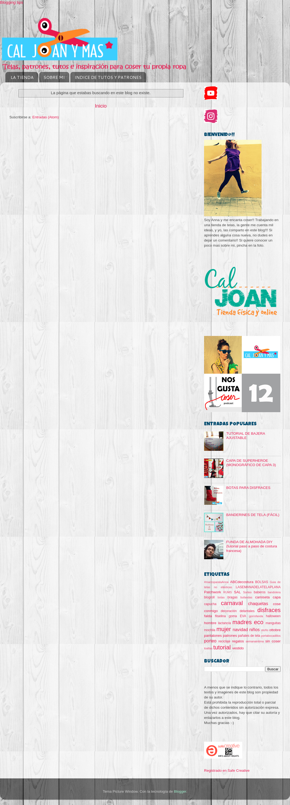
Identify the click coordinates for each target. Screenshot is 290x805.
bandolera (274, 592)
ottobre (275, 630)
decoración (229, 611)
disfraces (269, 610)
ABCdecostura (241, 582)
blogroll (209, 597)
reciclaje (224, 641)
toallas (208, 648)
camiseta (262, 597)
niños (254, 629)
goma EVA (237, 616)
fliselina (220, 616)
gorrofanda (256, 616)
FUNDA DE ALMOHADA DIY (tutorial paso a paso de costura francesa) (251, 546)
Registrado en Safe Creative (227, 771)
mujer (223, 629)
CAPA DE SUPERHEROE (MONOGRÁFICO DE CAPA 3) (251, 463)
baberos (260, 592)
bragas (232, 597)
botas (221, 597)
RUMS (227, 592)
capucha (210, 604)
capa (277, 597)
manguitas (273, 623)
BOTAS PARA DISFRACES (248, 488)
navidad (240, 629)
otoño (264, 630)
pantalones (213, 636)
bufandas (246, 597)
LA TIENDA (22, 77)
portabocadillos (271, 635)
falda (208, 616)
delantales (247, 611)
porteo (210, 640)
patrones (230, 636)
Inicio (101, 106)
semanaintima (255, 641)
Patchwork (212, 592)
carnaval (232, 603)
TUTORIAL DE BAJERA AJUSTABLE (245, 435)
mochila (209, 630)
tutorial (222, 647)
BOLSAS (261, 582)
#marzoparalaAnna (216, 582)
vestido (238, 648)
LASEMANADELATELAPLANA (258, 587)
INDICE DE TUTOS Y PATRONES (108, 77)
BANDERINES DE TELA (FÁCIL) (252, 515)
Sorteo (247, 592)
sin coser (273, 641)
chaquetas (258, 603)
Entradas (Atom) (45, 117)
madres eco (248, 622)
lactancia (224, 623)
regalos (238, 641)
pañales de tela (249, 636)
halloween (273, 616)
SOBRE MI (54, 77)
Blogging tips (11, 2)
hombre (210, 623)
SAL (237, 592)
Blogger (180, 791)
